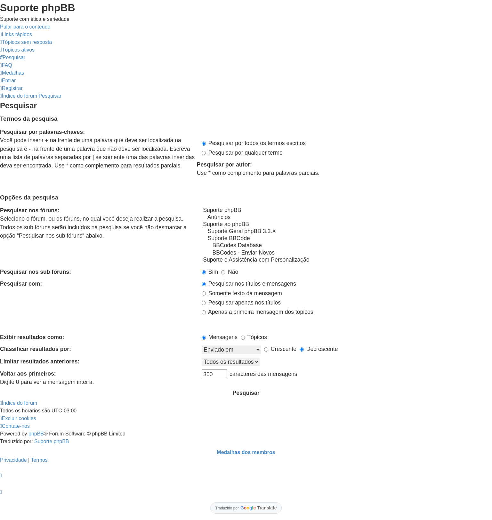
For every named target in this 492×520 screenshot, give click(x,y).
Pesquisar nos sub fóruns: (35, 272)
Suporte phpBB (346, 210)
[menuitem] (26, 42)
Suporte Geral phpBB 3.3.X (346, 231)
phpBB (36, 433)
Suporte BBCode (346, 238)
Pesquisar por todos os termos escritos (254, 143)
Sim (210, 272)
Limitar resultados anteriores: (39, 361)
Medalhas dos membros (246, 452)
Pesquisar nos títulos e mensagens (249, 283)
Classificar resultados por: (35, 349)
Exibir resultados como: (32, 337)
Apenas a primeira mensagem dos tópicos (257, 312)
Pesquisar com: (21, 283)
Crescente (280, 349)
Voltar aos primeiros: (28, 373)
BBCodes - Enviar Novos (346, 252)
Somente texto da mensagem (242, 293)
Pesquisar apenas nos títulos (241, 302)
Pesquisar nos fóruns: (30, 210)
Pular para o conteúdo (25, 26)
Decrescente (319, 349)
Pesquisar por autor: (224, 164)
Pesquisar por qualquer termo (242, 153)
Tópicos (254, 337)
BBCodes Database (346, 245)
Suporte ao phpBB (346, 224)
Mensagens (220, 337)
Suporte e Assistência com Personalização (346, 260)
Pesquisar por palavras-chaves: (42, 132)
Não (229, 272)
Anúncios (346, 217)
